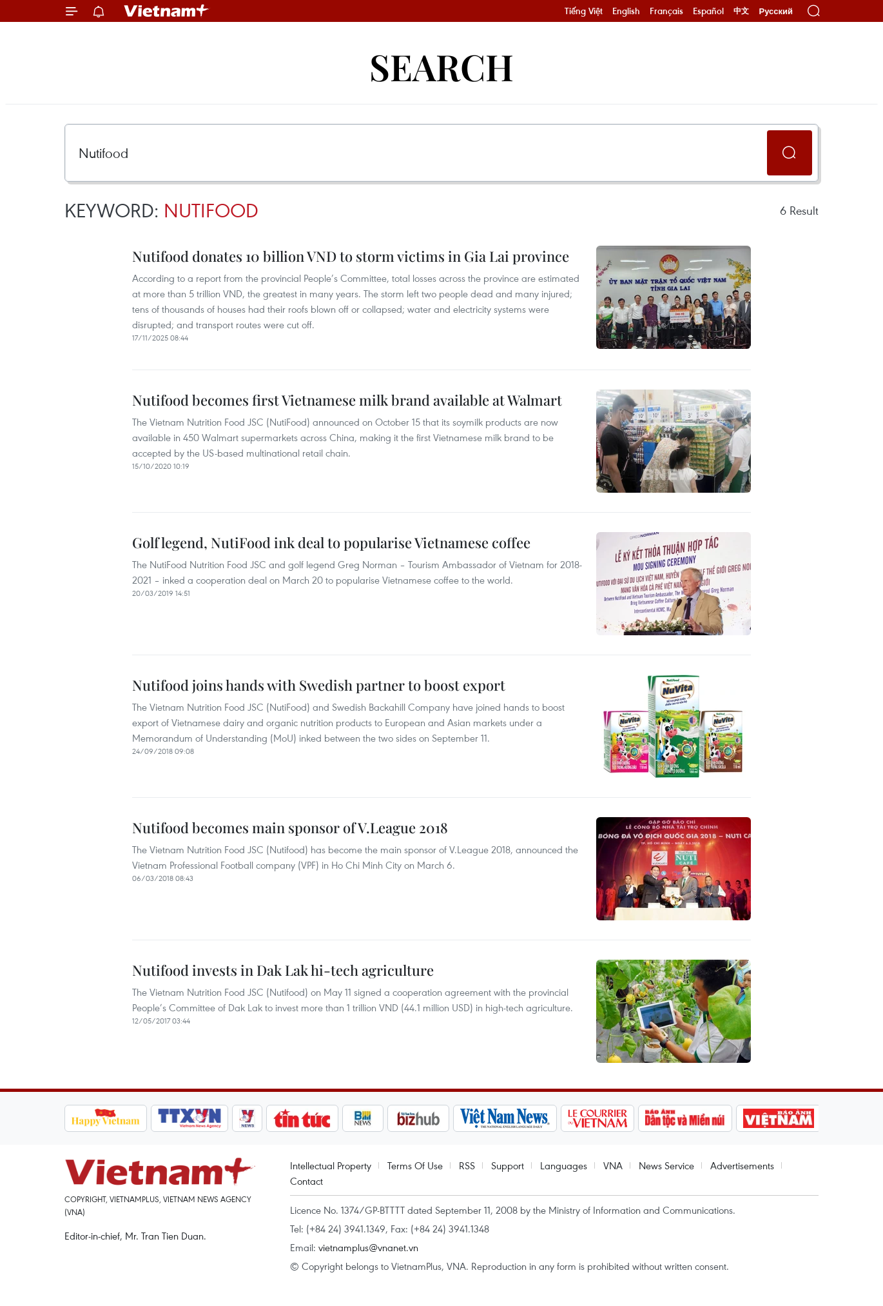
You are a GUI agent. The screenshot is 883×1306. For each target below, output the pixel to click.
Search (441, 66)
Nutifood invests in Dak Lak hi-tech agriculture (283, 970)
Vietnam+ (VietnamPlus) (167, 11)
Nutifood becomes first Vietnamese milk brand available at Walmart (347, 400)
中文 (741, 10)
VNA (613, 1165)
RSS (467, 1165)
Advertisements (742, 1165)
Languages (563, 1165)
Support (507, 1165)
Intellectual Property (330, 1165)
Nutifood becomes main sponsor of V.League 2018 (290, 827)
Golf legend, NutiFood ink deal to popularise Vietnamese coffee (331, 542)
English (626, 11)
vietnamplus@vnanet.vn (368, 1247)
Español (708, 11)
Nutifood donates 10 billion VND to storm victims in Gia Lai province (350, 256)
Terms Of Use (415, 1165)
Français (666, 11)
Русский (776, 11)
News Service (666, 1165)
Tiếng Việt (584, 11)
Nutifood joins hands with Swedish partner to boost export (318, 685)
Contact (306, 1180)
